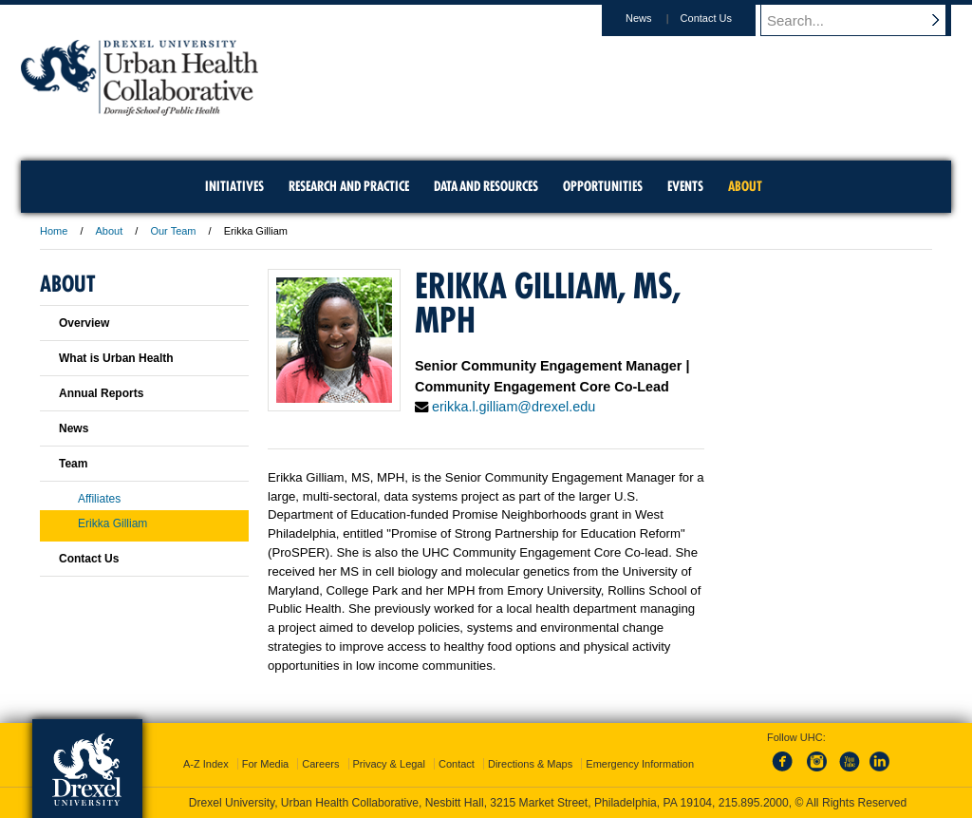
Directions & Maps (530, 764)
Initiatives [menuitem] (234, 186)
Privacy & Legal (389, 764)
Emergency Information (640, 764)
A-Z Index (206, 764)
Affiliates (99, 498)
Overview (84, 323)
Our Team (173, 231)
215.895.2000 (754, 802)
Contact (457, 764)
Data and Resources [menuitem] (486, 186)
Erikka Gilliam (112, 523)
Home (53, 231)
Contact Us (724, 18)
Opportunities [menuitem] (603, 186)
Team (73, 463)
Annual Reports (101, 393)
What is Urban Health (116, 358)
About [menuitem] (745, 186)
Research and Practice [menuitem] (349, 186)
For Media (266, 764)
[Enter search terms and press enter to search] (864, 20)
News (657, 18)
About (109, 231)
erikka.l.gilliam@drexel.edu (513, 406)
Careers (320, 764)
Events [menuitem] (685, 186)
